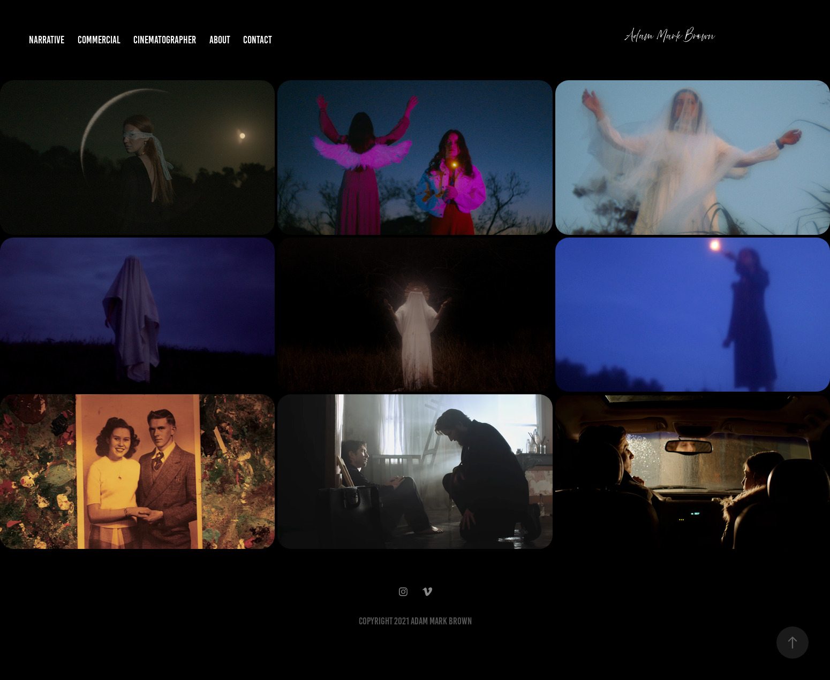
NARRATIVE (46, 39)
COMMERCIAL (99, 39)
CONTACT (257, 39)
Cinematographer (164, 39)
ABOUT (219, 39)
